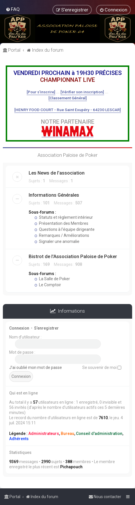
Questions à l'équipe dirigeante (64, 229)
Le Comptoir (47, 285)
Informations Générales (54, 195)
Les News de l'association (57, 173)
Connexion (19, 328)
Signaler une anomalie (56, 241)
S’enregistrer (46, 328)
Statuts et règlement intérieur (63, 217)
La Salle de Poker (52, 278)
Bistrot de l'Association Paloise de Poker (73, 256)
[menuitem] (12, 9)
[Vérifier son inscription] (82, 92)
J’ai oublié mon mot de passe (35, 367)
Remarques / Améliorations (61, 235)
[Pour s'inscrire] (41, 92)
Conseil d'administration (99, 433)
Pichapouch (71, 467)
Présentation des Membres (61, 223)
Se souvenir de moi (101, 367)
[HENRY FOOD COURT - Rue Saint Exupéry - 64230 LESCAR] (67, 109)
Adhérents (19, 438)
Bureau (67, 433)
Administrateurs (43, 433)
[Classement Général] (67, 98)
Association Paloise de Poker (67, 155)
